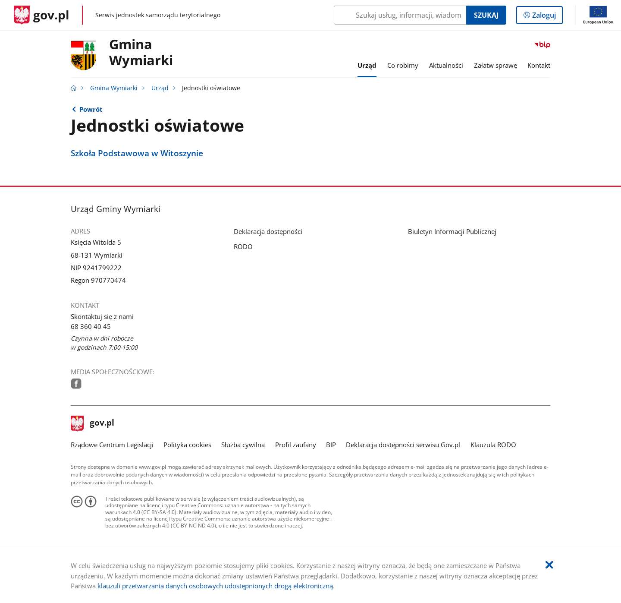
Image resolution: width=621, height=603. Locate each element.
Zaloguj (546, 16)
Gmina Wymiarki (114, 88)
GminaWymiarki (141, 52)
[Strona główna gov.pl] (41, 15)
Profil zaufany (295, 444)
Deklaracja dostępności (268, 231)
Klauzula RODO (493, 444)
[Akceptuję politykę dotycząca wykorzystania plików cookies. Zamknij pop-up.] (549, 565)
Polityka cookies (187, 444)
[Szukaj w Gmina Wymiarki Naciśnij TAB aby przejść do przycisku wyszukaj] (400, 15)
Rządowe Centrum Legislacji (112, 444)
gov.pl (93, 423)
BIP (331, 444)
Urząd (160, 88)
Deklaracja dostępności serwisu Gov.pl (403, 444)
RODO (243, 246)
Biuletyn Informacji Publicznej (452, 231)
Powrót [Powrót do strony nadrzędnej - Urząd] (91, 109)
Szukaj (486, 15)
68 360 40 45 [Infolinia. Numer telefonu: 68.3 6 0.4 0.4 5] (91, 326)
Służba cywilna (243, 444)
